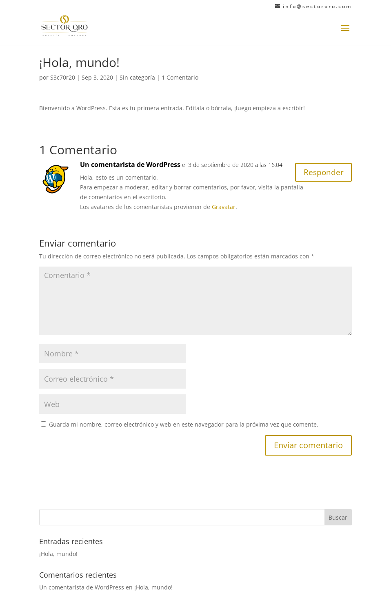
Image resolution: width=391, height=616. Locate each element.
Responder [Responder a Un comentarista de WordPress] (322, 172)
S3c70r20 (62, 77)
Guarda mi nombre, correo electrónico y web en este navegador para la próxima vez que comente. (183, 424)
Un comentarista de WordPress (130, 164)
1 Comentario (180, 77)
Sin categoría (137, 77)
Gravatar (223, 207)
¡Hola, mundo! (58, 554)
